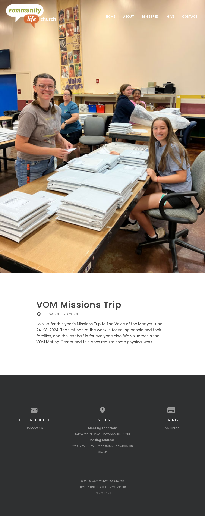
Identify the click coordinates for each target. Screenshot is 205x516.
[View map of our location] (102, 410)
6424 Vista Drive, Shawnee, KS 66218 (102, 434)
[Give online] (171, 410)
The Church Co (102, 492)
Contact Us (34, 428)
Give (170, 16)
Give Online (170, 428)
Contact (190, 16)
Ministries (150, 16)
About (128, 16)
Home (110, 16)
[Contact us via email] (34, 410)
